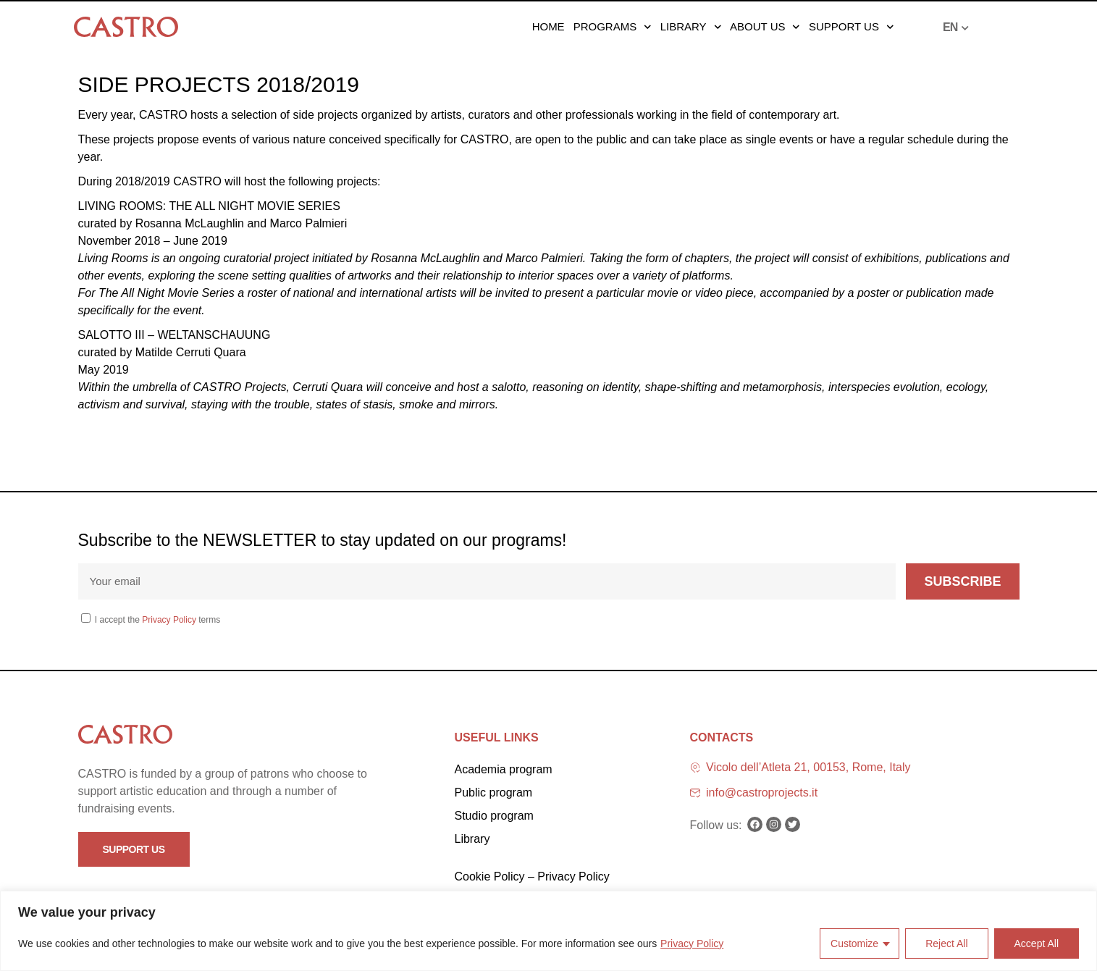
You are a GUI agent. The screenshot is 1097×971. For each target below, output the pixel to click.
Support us (851, 27)
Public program (494, 792)
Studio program (494, 816)
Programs (612, 27)
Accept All (1036, 943)
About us (765, 27)
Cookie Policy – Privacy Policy (532, 876)
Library (690, 27)
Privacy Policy (691, 943)
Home (548, 26)
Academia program (503, 769)
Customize (854, 943)
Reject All (946, 943)
